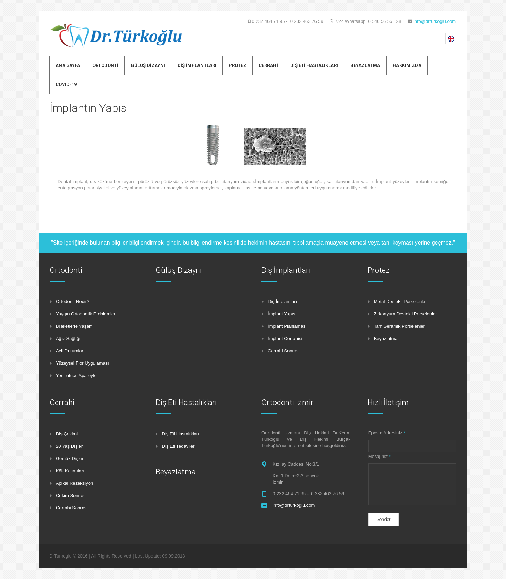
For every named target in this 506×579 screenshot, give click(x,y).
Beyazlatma (176, 471)
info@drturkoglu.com (435, 21)
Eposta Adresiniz (387, 432)
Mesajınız (379, 456)
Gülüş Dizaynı (179, 270)
